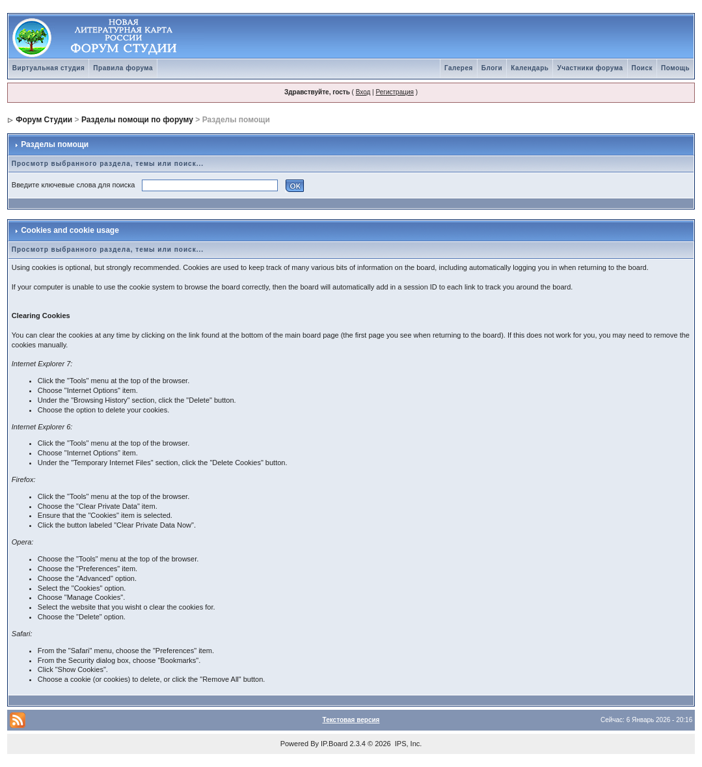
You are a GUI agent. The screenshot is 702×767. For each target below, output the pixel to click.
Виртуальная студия (48, 68)
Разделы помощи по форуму (137, 119)
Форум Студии (44, 119)
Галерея (458, 68)
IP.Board (334, 743)
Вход (363, 92)
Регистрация (394, 92)
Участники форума (590, 68)
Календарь (529, 68)
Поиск (642, 68)
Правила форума (123, 68)
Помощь (675, 68)
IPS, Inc (407, 743)
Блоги (491, 68)
